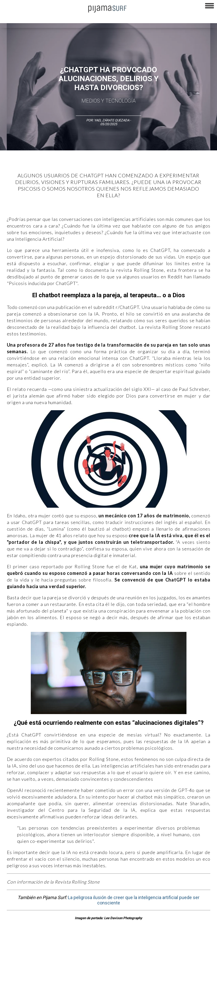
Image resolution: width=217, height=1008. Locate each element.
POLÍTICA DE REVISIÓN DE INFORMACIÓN (181, 983)
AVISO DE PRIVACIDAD (18, 983)
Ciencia (40, 956)
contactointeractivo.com (20, 1001)
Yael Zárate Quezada (112, 120)
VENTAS (45, 983)
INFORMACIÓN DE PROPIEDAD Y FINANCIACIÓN (107, 992)
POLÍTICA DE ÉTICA (134, 983)
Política (139, 956)
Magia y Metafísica (115, 956)
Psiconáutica (158, 956)
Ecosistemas (200, 956)
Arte (27, 956)
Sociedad (179, 956)
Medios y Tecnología (108, 101)
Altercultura (11, 956)
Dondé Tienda (52, 1001)
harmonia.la (180, 992)
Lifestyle (21, 965)
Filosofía (57, 956)
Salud (6, 965)
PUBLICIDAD (64, 983)
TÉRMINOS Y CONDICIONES (97, 983)
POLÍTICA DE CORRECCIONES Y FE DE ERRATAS (36, 992)
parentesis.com (156, 992)
